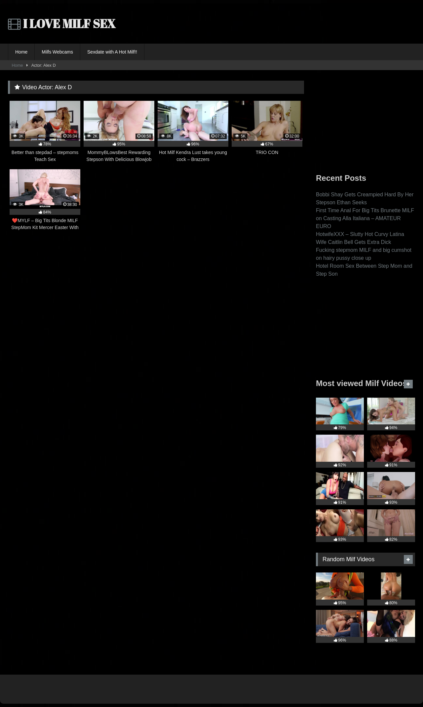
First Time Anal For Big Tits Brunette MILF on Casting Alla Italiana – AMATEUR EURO (365, 218)
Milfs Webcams (57, 52)
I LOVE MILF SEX (62, 23)
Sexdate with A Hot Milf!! (112, 52)
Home (21, 52)
